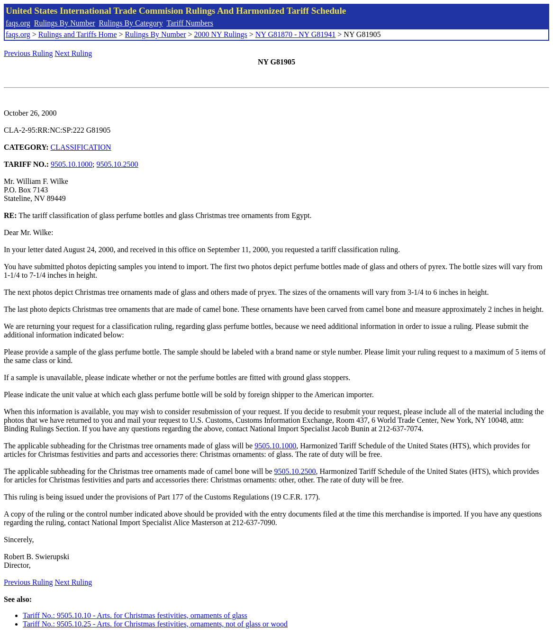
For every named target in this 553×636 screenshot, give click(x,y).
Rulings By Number (64, 23)
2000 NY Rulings (220, 34)
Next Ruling (73, 53)
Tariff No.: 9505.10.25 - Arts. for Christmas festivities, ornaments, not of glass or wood (155, 624)
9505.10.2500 (117, 164)
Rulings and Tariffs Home (77, 34)
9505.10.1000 (71, 164)
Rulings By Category (131, 23)
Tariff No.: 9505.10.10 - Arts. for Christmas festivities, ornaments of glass (135, 615)
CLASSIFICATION (81, 147)
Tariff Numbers (189, 23)
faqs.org (18, 23)
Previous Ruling (28, 53)
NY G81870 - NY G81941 (295, 34)
